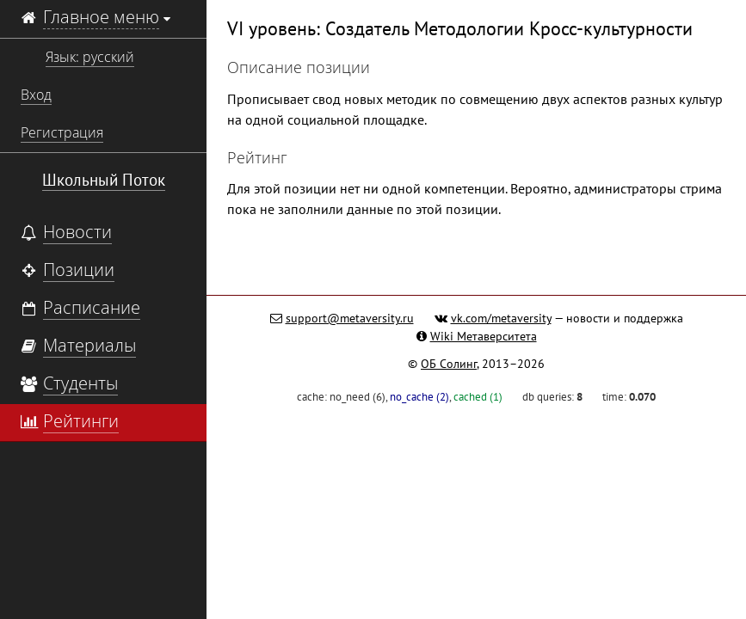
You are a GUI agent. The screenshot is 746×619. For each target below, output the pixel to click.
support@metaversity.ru (350, 318)
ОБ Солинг (449, 363)
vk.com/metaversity (501, 318)
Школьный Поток (103, 179)
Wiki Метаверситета (483, 336)
